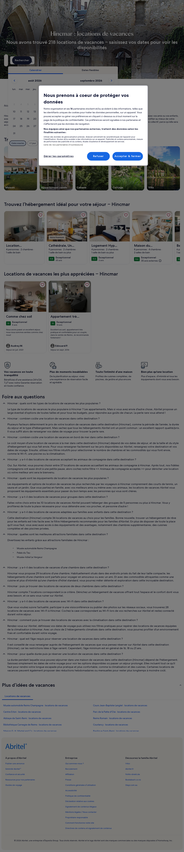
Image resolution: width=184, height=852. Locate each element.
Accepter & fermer (127, 156)
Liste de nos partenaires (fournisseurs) (63, 145)
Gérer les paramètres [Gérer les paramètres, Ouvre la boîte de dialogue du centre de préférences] (59, 156)
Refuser (98, 156)
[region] (93, 125)
